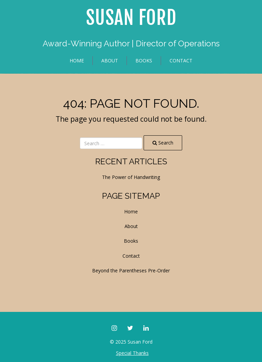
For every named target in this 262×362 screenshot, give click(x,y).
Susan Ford (131, 18)
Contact (181, 60)
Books (143, 60)
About (109, 60)
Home (77, 60)
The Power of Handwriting (131, 177)
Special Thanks (132, 353)
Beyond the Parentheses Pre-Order (131, 270)
